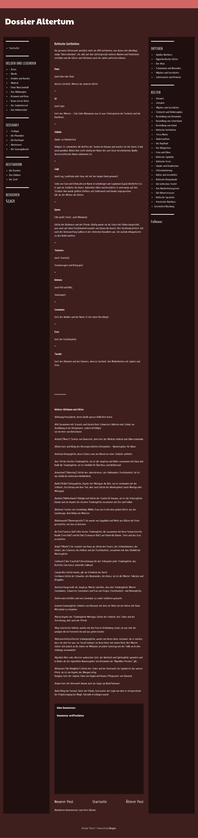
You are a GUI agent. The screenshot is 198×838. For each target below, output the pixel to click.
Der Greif (13, 179)
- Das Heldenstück (18, 109)
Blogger (112, 828)
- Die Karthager (16, 140)
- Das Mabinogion (17, 91)
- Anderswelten (161, 139)
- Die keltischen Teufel (165, 183)
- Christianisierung (163, 170)
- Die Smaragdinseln (19, 149)
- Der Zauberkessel (18, 105)
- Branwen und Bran (19, 96)
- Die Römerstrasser (164, 192)
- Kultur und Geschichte (165, 174)
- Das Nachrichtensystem (166, 188)
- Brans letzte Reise (19, 101)
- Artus (12, 69)
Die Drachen (14, 170)
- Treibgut (14, 131)
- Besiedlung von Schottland (168, 121)
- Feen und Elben (162, 152)
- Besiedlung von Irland (165, 125)
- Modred (13, 82)
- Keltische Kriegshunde (165, 179)
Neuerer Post (63, 802)
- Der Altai (159, 63)
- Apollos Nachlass (163, 54)
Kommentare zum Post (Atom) (81, 810)
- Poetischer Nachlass (165, 201)
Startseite (99, 802)
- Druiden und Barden (19, 78)
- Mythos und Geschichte (166, 72)
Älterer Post (135, 802)
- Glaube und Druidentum (166, 165)
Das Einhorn (14, 175)
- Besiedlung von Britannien (167, 116)
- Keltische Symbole (164, 157)
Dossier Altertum (39, 21)
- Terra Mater (161, 134)
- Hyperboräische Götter (166, 59)
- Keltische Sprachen (164, 197)
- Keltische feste (162, 161)
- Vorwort (159, 98)
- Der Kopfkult (161, 143)
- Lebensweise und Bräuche (167, 77)
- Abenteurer (15, 144)
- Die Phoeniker (16, 135)
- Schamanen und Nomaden (167, 68)
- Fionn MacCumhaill (19, 87)
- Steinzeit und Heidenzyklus (168, 112)
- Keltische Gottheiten (165, 129)
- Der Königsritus (162, 147)
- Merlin (13, 73)
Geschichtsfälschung (164, 206)
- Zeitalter (159, 102)
